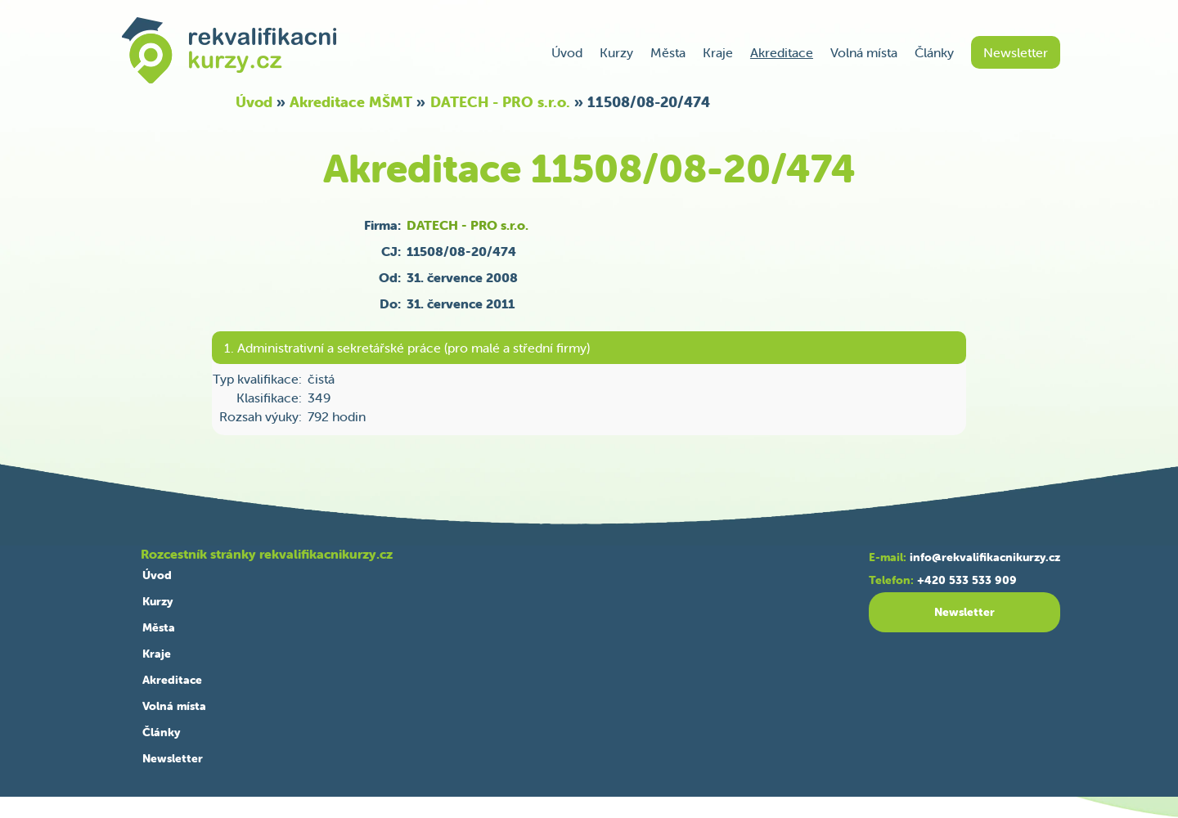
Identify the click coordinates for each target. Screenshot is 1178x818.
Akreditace (781, 52)
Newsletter (1015, 52)
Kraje (718, 52)
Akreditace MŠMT (351, 101)
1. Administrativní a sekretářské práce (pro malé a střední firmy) (407, 347)
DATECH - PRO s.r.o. (500, 101)
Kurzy (616, 52)
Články (934, 52)
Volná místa (863, 52)
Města (668, 52)
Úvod (566, 52)
